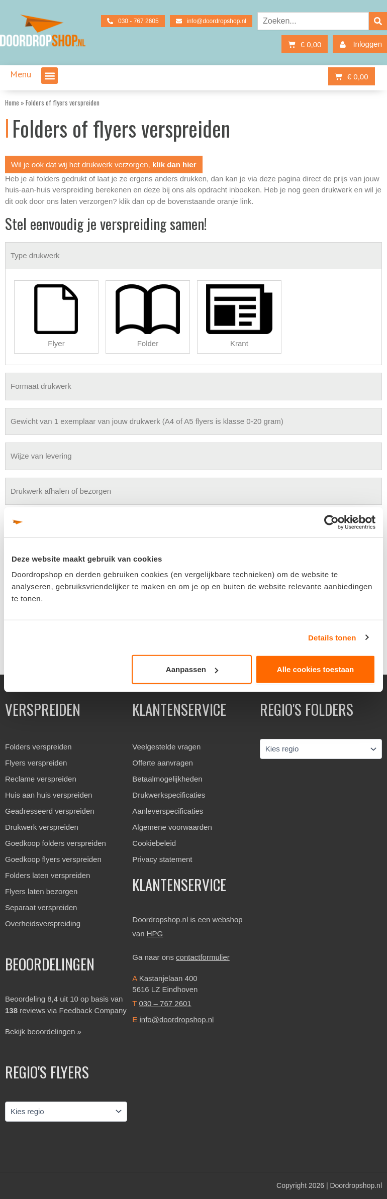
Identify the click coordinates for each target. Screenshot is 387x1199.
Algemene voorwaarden (172, 827)
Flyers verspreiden (36, 762)
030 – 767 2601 (165, 1003)
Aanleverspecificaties (167, 811)
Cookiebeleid (154, 843)
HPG (155, 933)
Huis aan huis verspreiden (48, 795)
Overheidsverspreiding (42, 923)
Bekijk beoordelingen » (43, 1031)
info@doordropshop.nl (177, 1019)
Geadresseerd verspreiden (49, 811)
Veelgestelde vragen (166, 746)
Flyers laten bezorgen (41, 891)
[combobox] (313, 21)
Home (12, 102)
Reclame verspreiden (40, 779)
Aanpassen (192, 669)
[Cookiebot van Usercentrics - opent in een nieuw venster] (331, 521)
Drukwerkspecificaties (168, 795)
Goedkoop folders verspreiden (55, 843)
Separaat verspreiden (41, 907)
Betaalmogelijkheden (167, 779)
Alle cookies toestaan (315, 669)
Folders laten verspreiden (47, 875)
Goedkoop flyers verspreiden (53, 859)
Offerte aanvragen (162, 762)
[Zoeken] (378, 21)
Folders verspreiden (38, 746)
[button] (49, 75)
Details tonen (332, 637)
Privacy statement (162, 859)
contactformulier (203, 957)
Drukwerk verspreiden (41, 827)
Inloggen (358, 44)
